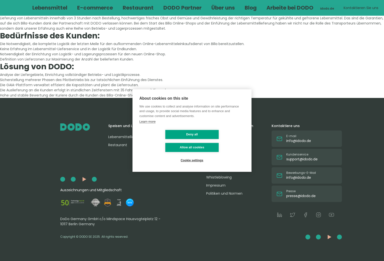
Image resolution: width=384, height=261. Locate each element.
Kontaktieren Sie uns (337, 7)
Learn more (147, 128)
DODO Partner (161, 7)
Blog (212, 7)
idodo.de (298, 8)
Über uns (190, 7)
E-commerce (98, 7)
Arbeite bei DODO (239, 7)
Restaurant (129, 7)
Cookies (213, 169)
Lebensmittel (66, 7)
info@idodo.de (298, 140)
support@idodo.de (302, 159)
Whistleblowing (219, 177)
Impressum (216, 185)
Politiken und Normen (224, 193)
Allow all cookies (221, 140)
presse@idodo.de (301, 195)
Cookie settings (192, 153)
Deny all (163, 140)
